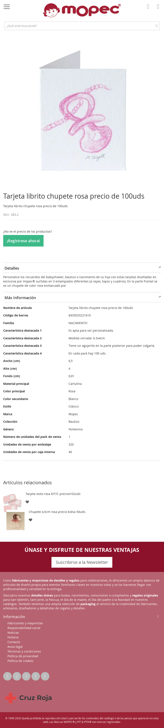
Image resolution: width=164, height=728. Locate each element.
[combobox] (82, 26)
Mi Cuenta (149, 9)
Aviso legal (15, 647)
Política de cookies (20, 661)
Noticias (13, 633)
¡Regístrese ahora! (23, 240)
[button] (27, 501)
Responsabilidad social (23, 628)
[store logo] (82, 10)
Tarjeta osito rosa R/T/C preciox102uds (53, 494)
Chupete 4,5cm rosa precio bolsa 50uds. (57, 512)
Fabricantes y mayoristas (25, 623)
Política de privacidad (22, 656)
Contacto (13, 642)
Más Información (20, 297)
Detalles (11, 268)
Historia (13, 637)
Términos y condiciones (24, 651)
